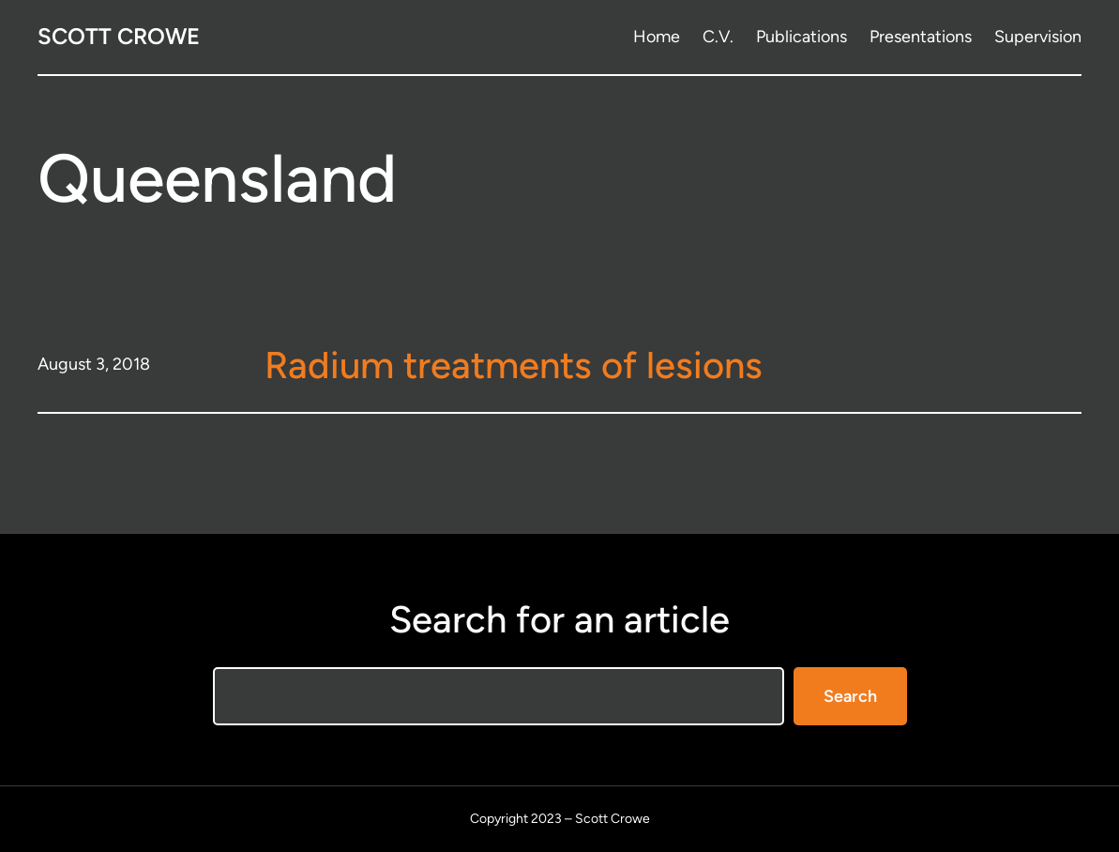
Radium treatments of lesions (514, 365)
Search (850, 696)
